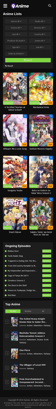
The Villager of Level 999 (32, 365)
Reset (9, 66)
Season (16, 27)
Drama (40, 339)
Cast (16, 34)
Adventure (38, 325)
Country (39, 34)
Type (16, 47)
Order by (16, 53)
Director (40, 27)
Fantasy (47, 325)
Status (40, 40)
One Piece (24, 350)
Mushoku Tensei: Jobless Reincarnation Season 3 (32, 334)
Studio (40, 21)
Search (28, 60)
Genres (16, 21)
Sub (40, 47)
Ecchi (46, 339)
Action (30, 325)
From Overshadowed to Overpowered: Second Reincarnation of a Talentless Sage (35, 381)
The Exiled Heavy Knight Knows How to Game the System (32, 320)
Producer (16, 40)
